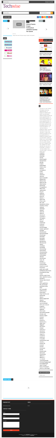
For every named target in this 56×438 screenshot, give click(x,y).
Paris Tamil (42, 188)
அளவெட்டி (42, 320)
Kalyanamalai (32, 20)
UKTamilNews (43, 255)
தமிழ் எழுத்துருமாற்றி (44, 298)
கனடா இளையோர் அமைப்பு (45, 276)
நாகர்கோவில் (43, 354)
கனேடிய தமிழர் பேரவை (45, 275)
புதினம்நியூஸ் (43, 165)
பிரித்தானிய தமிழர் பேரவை (45, 270)
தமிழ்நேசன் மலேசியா (44, 204)
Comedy (28, 20)
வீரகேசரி (42, 193)
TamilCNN (42, 236)
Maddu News (43, 179)
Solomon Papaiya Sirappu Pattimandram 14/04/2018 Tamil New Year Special (31, 27)
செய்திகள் (42, 153)
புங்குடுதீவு (42, 338)
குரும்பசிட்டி (42, 329)
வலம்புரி (42, 196)
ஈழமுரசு (42, 168)
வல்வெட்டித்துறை (43, 315)
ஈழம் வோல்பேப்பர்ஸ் (44, 293)
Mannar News (43, 180)
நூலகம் (41, 297)
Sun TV (28, 22)
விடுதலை (42, 225)
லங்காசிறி (42, 156)
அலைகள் (42, 224)
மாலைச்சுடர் (42, 216)
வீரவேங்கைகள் (43, 290)
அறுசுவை (42, 306)
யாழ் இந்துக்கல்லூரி (44, 363)
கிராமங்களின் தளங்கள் (44, 312)
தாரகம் (41, 173)
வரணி (41, 349)
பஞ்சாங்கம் (42, 267)
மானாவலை (42, 348)
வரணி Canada (43, 351)
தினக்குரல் (42, 194)
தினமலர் (42, 213)
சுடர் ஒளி (42, 202)
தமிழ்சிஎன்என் (43, 160)
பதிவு (41, 171)
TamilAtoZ (28, 434)
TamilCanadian (43, 253)
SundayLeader (43, 242)
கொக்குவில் (42, 332)
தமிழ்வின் (42, 154)
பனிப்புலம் (42, 337)
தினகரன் (42, 207)
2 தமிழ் (41, 162)
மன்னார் (42, 317)
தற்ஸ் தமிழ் (42, 199)
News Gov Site (43, 182)
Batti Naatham (43, 184)
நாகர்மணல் (42, 352)
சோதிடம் (42, 259)
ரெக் (41, 287)
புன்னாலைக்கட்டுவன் (44, 340)
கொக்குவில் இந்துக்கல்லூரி (45, 362)
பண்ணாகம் (42, 335)
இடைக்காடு (42, 323)
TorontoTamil (43, 258)
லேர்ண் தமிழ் (43, 301)
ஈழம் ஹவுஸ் (42, 292)
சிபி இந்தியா (42, 218)
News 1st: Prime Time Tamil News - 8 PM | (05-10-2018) (46, 84)
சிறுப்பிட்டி (42, 334)
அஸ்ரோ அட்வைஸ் (44, 266)
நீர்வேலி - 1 (42, 355)
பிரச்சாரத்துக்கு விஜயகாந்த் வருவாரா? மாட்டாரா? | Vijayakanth (45, 69)
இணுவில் (42, 324)
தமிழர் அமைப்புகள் (44, 269)
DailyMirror (42, 239)
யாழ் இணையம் (43, 187)
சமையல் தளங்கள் (43, 303)
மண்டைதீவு (42, 343)
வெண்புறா (42, 278)
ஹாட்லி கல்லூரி (43, 365)
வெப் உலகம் (42, 201)
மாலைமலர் (42, 215)
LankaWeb (42, 238)
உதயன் (41, 191)
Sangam (42, 256)
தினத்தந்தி (42, 208)
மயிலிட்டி (42, 341)
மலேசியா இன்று (43, 227)
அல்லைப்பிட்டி (43, 321)
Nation (41, 244)
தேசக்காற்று (42, 295)
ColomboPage (43, 249)
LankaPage (42, 247)
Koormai (42, 176)
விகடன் (42, 219)
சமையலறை (42, 307)
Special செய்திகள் (43, 177)
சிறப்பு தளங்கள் (43, 289)
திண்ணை (42, 309)
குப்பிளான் (42, 331)
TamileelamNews (43, 252)
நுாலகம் (42, 300)
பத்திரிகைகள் (43, 190)
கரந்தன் (41, 328)
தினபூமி (42, 210)
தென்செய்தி (42, 222)
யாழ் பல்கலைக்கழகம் (44, 366)
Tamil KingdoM (43, 159)
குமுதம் (41, 221)
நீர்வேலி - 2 (42, 357)
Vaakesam (42, 174)
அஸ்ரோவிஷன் (43, 264)
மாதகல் (41, 346)
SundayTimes (43, 241)
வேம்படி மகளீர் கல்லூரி (45, 368)
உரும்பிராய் (42, 326)
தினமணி (42, 211)
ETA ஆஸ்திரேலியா (44, 283)
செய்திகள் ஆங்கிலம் (44, 228)
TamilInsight (42, 235)
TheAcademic (43, 250)
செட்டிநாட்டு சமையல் (44, 304)
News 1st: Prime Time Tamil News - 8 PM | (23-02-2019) (46, 54)
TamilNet (42, 230)
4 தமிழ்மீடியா (43, 170)
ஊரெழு (41, 318)
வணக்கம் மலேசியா (44, 205)
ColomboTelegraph (44, 233)
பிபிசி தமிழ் (42, 185)
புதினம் (41, 163)
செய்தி (41, 157)
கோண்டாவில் (43, 314)
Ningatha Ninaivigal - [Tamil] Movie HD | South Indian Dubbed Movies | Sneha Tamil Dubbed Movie (45, 100)
